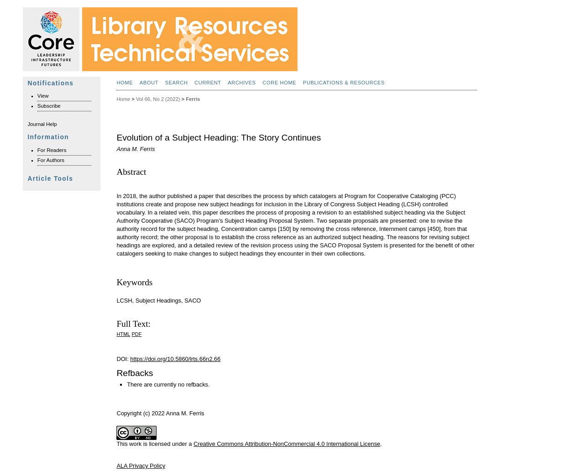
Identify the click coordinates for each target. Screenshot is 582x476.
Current (207, 82)
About (149, 82)
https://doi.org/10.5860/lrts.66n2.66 (175, 359)
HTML (123, 334)
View (43, 96)
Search (176, 82)
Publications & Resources (344, 82)
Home (124, 82)
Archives (242, 82)
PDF (137, 334)
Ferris (193, 99)
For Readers (52, 150)
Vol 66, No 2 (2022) (158, 99)
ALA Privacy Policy (140, 465)
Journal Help (42, 124)
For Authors (50, 160)
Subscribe (49, 106)
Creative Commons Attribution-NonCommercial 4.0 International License (287, 443)
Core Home (279, 82)
